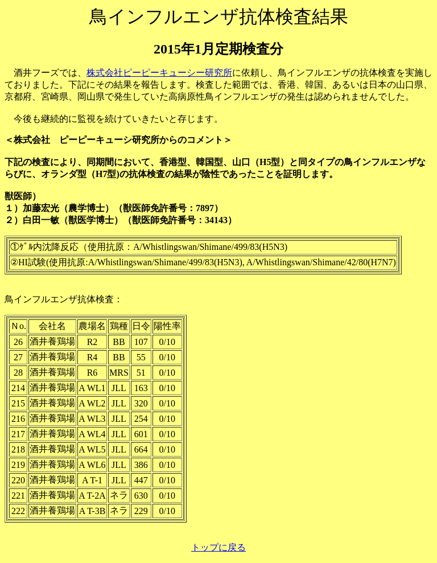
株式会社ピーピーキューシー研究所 (159, 72)
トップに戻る (218, 547)
